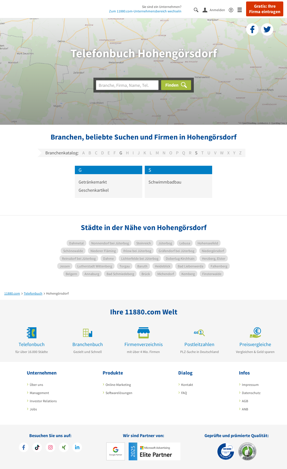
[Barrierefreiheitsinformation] (233, 9)
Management (39, 393)
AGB (245, 401)
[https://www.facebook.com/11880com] (24, 448)
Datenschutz (251, 393)
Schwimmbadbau (164, 182)
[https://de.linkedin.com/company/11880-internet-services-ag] (77, 448)
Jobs (33, 409)
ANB (245, 409)
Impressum (250, 384)
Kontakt (187, 384)
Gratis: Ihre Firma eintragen (264, 9)
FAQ (184, 393)
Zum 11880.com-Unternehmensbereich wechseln (145, 11)
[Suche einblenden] (198, 9)
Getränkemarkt (93, 182)
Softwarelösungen (119, 393)
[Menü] (241, 9)
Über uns (36, 384)
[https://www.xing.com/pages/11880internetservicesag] (64, 448)
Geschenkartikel (94, 190)
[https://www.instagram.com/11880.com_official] (50, 448)
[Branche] (127, 85)
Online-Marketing (118, 384)
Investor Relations (43, 401)
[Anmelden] (215, 10)
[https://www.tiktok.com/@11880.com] (37, 448)
